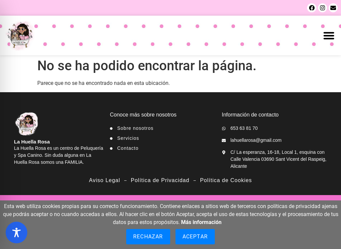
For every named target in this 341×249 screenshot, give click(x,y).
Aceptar (195, 236)
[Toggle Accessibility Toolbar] (16, 232)
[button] (329, 35)
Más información (201, 222)
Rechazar (148, 236)
